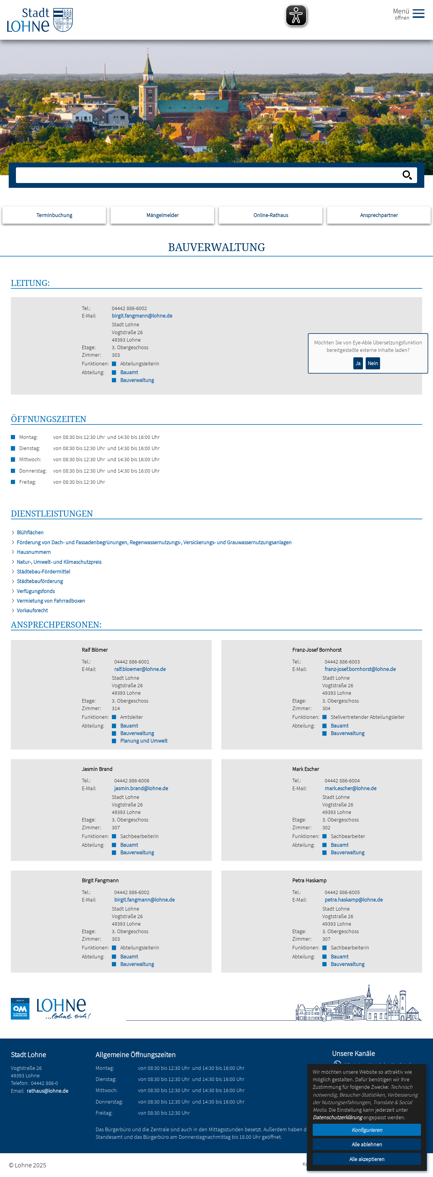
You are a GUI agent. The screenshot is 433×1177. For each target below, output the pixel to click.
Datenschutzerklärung (337, 1117)
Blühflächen (27, 532)
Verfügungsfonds (33, 591)
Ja (358, 363)
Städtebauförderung (37, 581)
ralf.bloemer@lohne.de (140, 669)
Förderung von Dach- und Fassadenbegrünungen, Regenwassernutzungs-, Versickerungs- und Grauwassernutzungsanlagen (151, 542)
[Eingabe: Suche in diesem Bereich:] (210, 175)
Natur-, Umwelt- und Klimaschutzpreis (56, 561)
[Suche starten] (407, 175)
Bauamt (129, 372)
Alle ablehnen (367, 1144)
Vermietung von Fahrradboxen (48, 600)
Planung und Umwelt (143, 740)
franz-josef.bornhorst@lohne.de (360, 669)
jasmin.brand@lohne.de (141, 788)
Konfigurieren (367, 1129)
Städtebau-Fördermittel (40, 571)
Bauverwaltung (137, 380)
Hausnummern (31, 551)
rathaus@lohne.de (47, 1090)
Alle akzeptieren (367, 1159)
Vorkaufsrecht (29, 610)
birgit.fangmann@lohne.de (142, 315)
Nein (373, 363)
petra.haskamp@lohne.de (354, 899)
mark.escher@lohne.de (350, 788)
